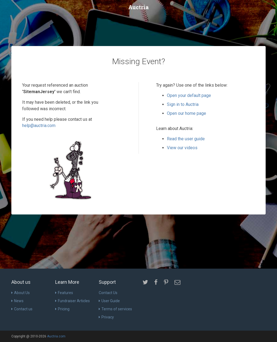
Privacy (106, 317)
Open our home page (186, 113)
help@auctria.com (38, 125)
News (17, 301)
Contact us (21, 309)
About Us (20, 293)
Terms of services (115, 309)
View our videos (182, 147)
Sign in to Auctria (183, 104)
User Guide (109, 301)
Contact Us (108, 293)
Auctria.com (56, 336)
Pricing (62, 309)
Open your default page (189, 95)
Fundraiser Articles (72, 301)
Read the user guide (186, 138)
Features (64, 293)
